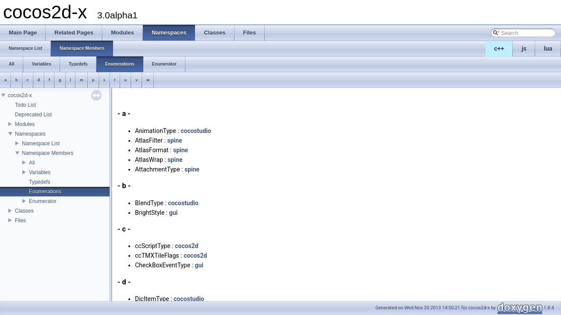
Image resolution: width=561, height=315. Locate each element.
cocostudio (196, 130)
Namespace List (41, 143)
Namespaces (30, 134)
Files (20, 220)
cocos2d (187, 245)
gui (173, 212)
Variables (39, 172)
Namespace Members (47, 153)
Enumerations (45, 192)
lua (548, 48)
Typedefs (39, 182)
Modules (25, 124)
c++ (499, 48)
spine (174, 140)
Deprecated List (33, 115)
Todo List (25, 105)
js (524, 48)
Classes (24, 211)
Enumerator (43, 201)
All (32, 163)
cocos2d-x (20, 95)
